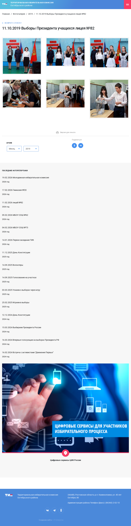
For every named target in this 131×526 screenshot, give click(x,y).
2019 (30, 14)
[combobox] (14, 148)
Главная (6, 14)
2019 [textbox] (28, 149)
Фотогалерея (19, 14)
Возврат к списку (13, 23)
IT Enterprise (58, 520)
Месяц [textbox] (12, 149)
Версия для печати (65, 132)
